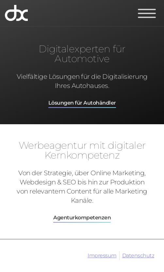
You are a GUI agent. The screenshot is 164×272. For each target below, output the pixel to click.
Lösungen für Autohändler (82, 103)
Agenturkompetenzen (82, 217)
